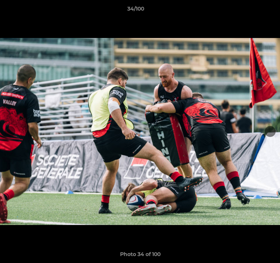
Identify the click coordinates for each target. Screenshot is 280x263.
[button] (253, 10)
